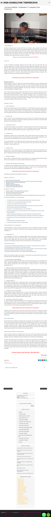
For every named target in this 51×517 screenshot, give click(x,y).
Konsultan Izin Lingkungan (25, 421)
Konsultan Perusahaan (24, 431)
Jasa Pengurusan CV (23, 417)
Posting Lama (43, 388)
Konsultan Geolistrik (23, 419)
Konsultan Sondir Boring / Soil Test (25, 436)
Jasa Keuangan (22, 414)
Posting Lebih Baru (8, 388)
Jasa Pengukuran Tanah (24, 415)
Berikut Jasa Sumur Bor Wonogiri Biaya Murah (25, 473)
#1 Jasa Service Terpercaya (24, 512)
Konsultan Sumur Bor (24, 438)
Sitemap (25, 515)
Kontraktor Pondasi (23, 440)
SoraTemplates (9, 512)
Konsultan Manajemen (24, 429)
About (2, 512)
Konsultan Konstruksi (23, 425)
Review (20, 442)
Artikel (20, 412)
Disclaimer (38, 512)
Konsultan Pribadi (23, 433)
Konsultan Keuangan (23, 423)
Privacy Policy (32, 512)
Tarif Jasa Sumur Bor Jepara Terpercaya (24, 456)
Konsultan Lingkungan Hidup (25, 427)
